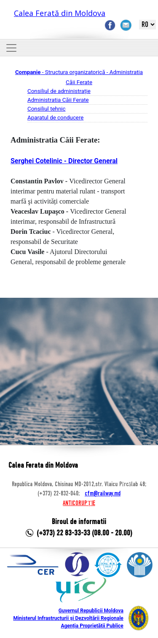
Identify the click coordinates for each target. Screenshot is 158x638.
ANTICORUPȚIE (79, 503)
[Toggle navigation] (11, 48)
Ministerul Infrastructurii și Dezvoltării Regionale (68, 618)
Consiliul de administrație (59, 91)
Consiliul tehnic (46, 109)
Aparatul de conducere (55, 117)
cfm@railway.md (103, 494)
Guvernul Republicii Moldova (91, 611)
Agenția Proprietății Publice (92, 626)
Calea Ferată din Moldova (59, 13)
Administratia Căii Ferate (58, 100)
